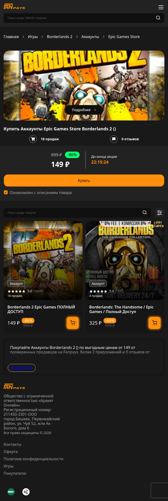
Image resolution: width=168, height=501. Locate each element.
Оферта (11, 451)
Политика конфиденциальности (33, 458)
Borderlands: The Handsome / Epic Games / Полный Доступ (121, 309)
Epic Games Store (124, 36)
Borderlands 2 (59, 36)
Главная (11, 36)
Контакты (12, 444)
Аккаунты (90, 36)
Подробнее (21, 367)
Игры (33, 36)
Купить (84, 181)
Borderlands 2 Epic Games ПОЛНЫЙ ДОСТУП (41, 309)
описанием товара (54, 192)
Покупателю (15, 473)
